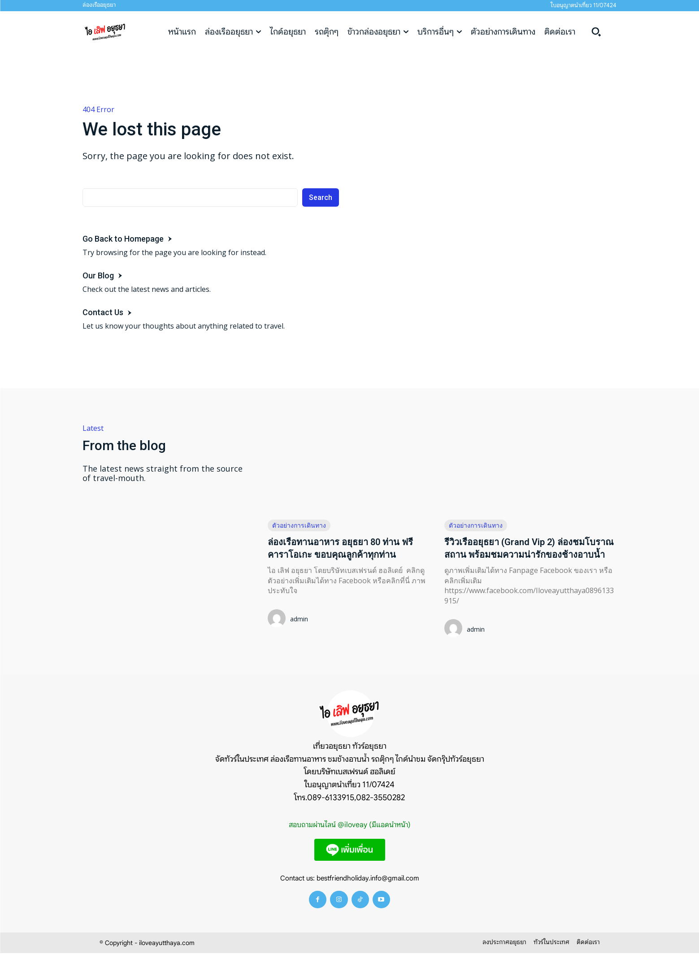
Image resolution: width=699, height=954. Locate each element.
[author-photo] (278, 619)
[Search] (320, 197)
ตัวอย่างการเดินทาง (299, 525)
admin (299, 619)
